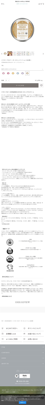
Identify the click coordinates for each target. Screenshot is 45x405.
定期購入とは (11, 334)
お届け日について (34, 334)
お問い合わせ (33, 339)
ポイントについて (34, 328)
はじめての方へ (12, 328)
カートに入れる (20, 85)
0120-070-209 (24, 381)
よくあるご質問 (12, 339)
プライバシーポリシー (14, 400)
